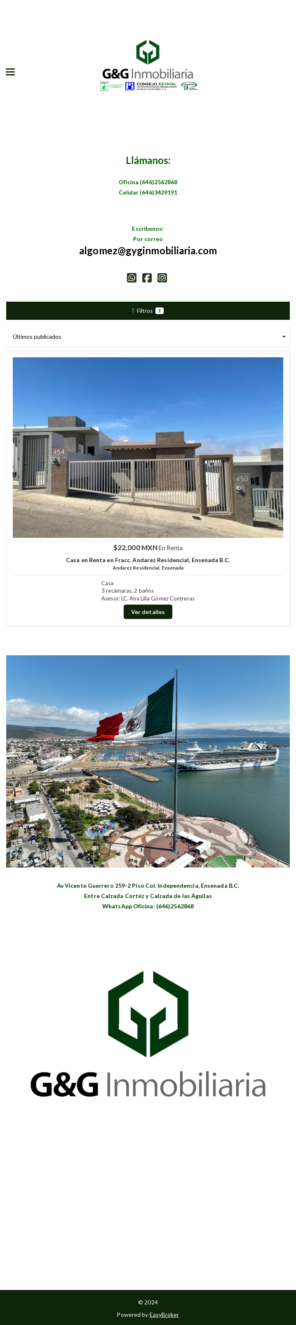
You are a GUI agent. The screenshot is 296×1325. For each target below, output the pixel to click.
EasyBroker (164, 1314)
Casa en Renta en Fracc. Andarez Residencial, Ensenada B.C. (148, 559)
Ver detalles (148, 611)
